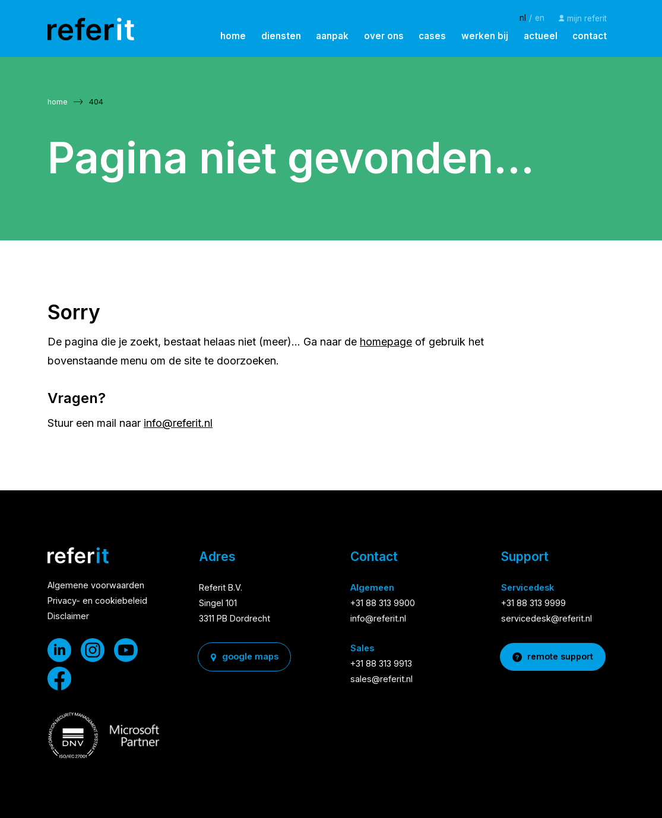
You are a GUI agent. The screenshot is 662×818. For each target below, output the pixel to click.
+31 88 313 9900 (382, 604)
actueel (541, 36)
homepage (386, 341)
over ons (384, 36)
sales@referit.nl (381, 679)
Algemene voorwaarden (95, 586)
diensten (281, 36)
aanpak (332, 36)
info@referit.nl (178, 423)
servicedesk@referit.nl (546, 619)
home (233, 36)
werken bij (484, 36)
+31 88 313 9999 (533, 604)
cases (432, 36)
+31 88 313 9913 (381, 664)
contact (589, 36)
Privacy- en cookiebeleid (97, 602)
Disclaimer (68, 617)
